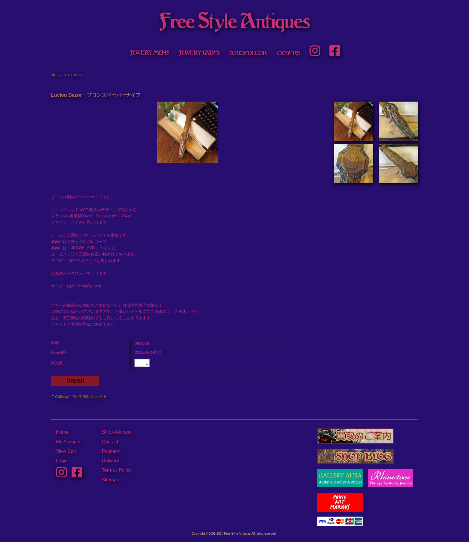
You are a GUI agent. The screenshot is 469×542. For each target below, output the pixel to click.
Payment (111, 451)
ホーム (57, 75)
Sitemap (110, 479)
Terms (108, 470)
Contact (110, 441)
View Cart (66, 451)
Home (62, 432)
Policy (125, 470)
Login (62, 460)
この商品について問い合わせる (79, 396)
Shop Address (116, 432)
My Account (68, 441)
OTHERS (75, 75)
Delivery (110, 460)
